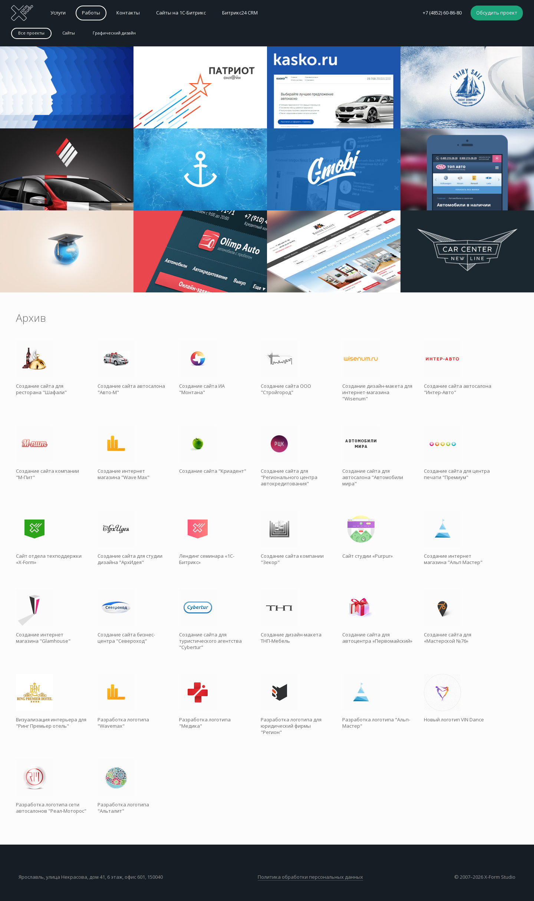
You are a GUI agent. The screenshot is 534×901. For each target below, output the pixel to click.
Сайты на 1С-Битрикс (181, 12)
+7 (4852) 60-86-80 (442, 12)
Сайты (68, 33)
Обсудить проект (496, 12)
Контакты (128, 12)
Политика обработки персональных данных (310, 877)
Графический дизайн (114, 33)
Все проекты (31, 33)
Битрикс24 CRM (240, 12)
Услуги (58, 12)
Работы (91, 12)
